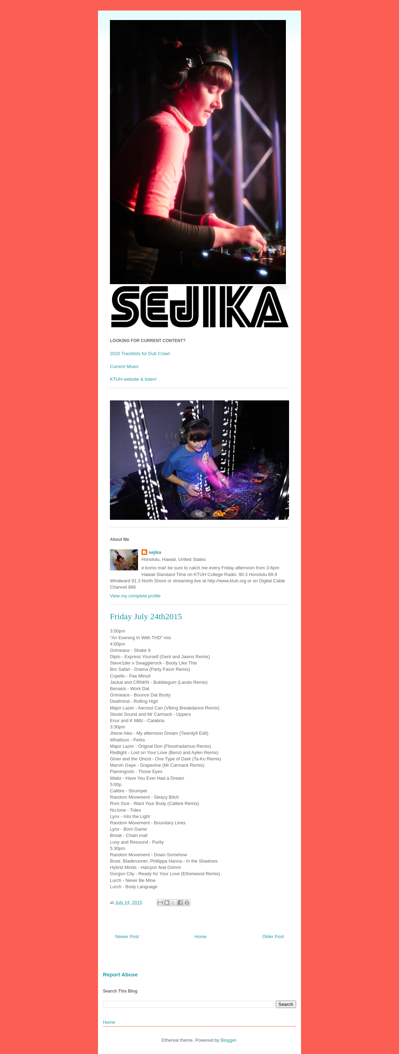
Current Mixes (124, 366)
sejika (155, 552)
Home (201, 936)
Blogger (228, 1040)
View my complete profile (135, 595)
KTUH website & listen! (133, 379)
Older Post (273, 936)
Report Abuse (120, 974)
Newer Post (127, 936)
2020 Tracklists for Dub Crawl (140, 353)
